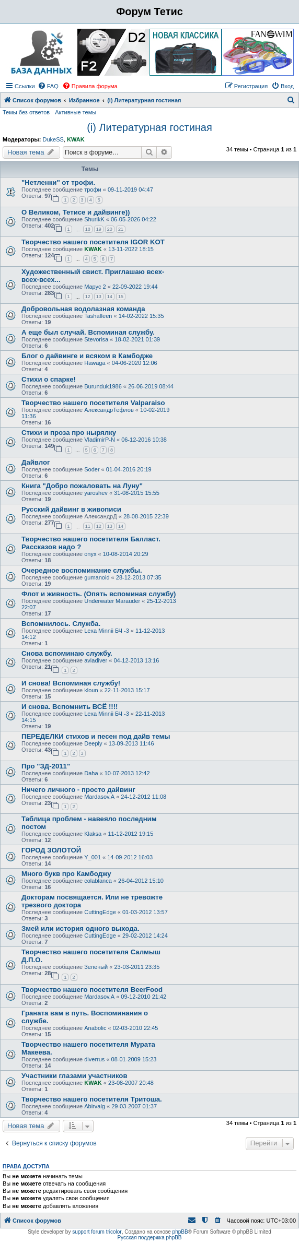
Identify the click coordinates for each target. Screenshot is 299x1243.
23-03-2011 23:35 (137, 967)
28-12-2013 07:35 (139, 577)
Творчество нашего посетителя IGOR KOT (93, 242)
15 (120, 296)
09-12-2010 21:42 (143, 996)
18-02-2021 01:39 (137, 339)
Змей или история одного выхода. (80, 928)
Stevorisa (96, 339)
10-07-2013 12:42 (127, 773)
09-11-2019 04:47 (130, 189)
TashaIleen (98, 316)
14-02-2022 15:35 (141, 316)
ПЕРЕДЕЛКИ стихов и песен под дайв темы (95, 736)
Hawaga (94, 363)
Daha (91, 773)
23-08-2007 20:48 (131, 1083)
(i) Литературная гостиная (149, 127)
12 (87, 296)
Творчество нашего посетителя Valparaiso (93, 403)
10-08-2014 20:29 (125, 554)
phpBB (180, 1232)
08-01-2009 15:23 (134, 1059)
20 (109, 229)
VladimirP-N (99, 439)
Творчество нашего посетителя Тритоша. (91, 1099)
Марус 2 (95, 286)
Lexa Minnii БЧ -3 (106, 631)
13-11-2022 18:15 (131, 249)
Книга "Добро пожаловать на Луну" (82, 486)
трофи (92, 189)
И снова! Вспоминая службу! (70, 683)
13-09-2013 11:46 (131, 743)
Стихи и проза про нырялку (68, 432)
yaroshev (96, 493)
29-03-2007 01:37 (134, 1106)
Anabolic (95, 1028)
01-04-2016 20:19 (129, 469)
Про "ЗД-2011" (45, 766)
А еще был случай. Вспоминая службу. (88, 332)
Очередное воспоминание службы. (81, 570)
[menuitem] (48, 86)
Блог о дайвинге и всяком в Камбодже (87, 356)
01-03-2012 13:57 (145, 912)
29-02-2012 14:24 (145, 935)
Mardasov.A (99, 797)
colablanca (98, 881)
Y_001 (92, 857)
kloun (91, 690)
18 (87, 229)
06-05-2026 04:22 (133, 219)
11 (87, 526)
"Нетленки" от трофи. (58, 182)
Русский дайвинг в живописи (71, 509)
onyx (90, 554)
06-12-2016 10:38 (144, 439)
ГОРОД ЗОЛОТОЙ (51, 850)
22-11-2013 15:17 (127, 690)
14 (109, 296)
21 (120, 229)
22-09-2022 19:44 (135, 286)
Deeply (93, 743)
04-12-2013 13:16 (136, 660)
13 (98, 296)
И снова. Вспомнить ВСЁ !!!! (69, 707)
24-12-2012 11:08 (143, 797)
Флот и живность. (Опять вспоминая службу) (98, 594)
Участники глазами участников (74, 1076)
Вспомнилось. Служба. (60, 624)
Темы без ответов (26, 112)
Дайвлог (35, 462)
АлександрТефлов (109, 410)
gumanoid (96, 577)
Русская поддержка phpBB (149, 1237)
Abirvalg (94, 1106)
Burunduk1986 (103, 386)
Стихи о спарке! (48, 379)
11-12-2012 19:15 (130, 834)
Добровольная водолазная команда (83, 309)
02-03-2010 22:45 (135, 1028)
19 (98, 229)
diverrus (94, 1059)
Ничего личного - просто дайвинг (78, 790)
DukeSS (52, 139)
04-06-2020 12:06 (134, 363)
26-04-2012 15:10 (141, 881)
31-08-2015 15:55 (136, 493)
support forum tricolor (96, 1232)
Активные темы (75, 112)
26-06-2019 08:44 (151, 386)
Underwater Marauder (112, 601)
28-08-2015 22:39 (146, 516)
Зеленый (96, 967)
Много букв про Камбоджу (66, 874)
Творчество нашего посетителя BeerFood (92, 989)
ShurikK (94, 219)
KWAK (76, 139)
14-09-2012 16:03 (130, 857)
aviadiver (95, 660)
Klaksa (92, 834)
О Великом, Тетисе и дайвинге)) (75, 212)
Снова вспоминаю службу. (66, 653)
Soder (91, 469)
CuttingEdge (100, 912)
